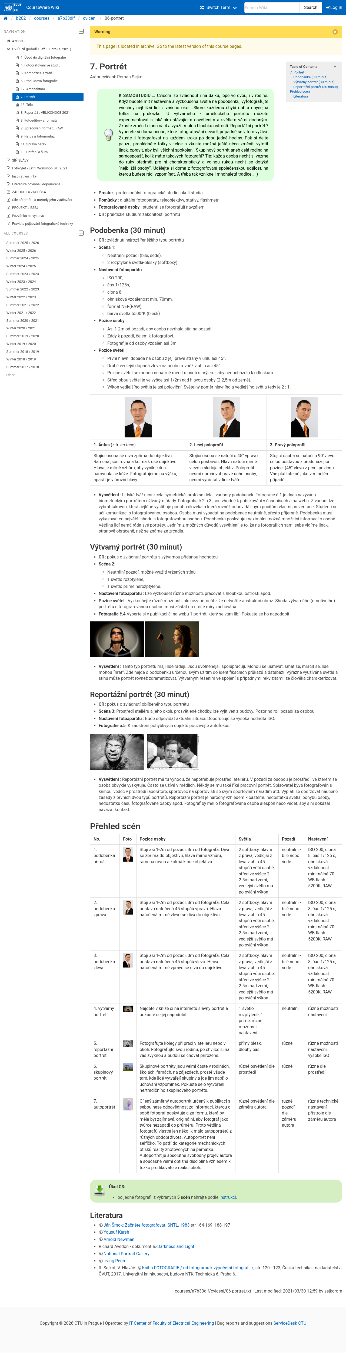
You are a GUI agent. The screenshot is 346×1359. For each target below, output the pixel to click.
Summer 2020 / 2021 (22, 321)
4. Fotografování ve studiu (38, 65)
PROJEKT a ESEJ (22, 208)
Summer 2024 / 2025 (22, 258)
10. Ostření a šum (31, 152)
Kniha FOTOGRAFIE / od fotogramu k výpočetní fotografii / (198, 1267)
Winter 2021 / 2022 (21, 313)
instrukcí (227, 1197)
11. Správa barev (30, 144)
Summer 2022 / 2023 (22, 289)
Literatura (300, 96)
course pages (228, 46)
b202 (21, 18)
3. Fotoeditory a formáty (36, 120)
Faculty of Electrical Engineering (183, 1323)
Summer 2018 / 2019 (22, 352)
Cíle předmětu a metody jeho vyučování (39, 200)
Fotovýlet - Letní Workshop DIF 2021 (36, 168)
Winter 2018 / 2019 (21, 359)
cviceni (90, 18)
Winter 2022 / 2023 (21, 297)
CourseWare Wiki (31, 7)
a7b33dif (66, 18)
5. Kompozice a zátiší (34, 73)
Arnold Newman (119, 1239)
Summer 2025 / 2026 (22, 243)
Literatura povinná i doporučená (33, 184)
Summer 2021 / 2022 (22, 305)
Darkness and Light (175, 1246)
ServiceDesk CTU (290, 1323)
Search (310, 7)
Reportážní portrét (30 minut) (315, 87)
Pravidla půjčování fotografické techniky (39, 224)
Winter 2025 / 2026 (21, 251)
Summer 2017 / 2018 (22, 367)
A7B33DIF (17, 41)
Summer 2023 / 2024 (22, 274)
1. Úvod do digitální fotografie (40, 57)
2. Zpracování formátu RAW (39, 128)
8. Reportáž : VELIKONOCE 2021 (42, 113)
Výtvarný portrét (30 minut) (314, 82)
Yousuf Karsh (116, 1232)
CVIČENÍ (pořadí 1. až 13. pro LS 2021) (38, 49)
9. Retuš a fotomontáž (35, 136)
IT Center (138, 1323)
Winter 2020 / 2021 (21, 328)
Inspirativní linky (21, 176)
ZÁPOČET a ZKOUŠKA (26, 192)
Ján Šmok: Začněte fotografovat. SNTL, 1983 (147, 1225)
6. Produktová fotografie (36, 81)
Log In (334, 7)
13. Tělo (24, 105)
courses (41, 18)
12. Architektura (30, 89)
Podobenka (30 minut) (310, 77)
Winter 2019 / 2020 (21, 344)
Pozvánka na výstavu (25, 216)
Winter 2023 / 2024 (21, 282)
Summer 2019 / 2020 (22, 336)
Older (10, 375)
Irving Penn (114, 1260)
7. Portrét (25, 97)
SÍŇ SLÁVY (17, 160)
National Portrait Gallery (126, 1253)
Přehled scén (300, 91)
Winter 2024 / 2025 (21, 266)
